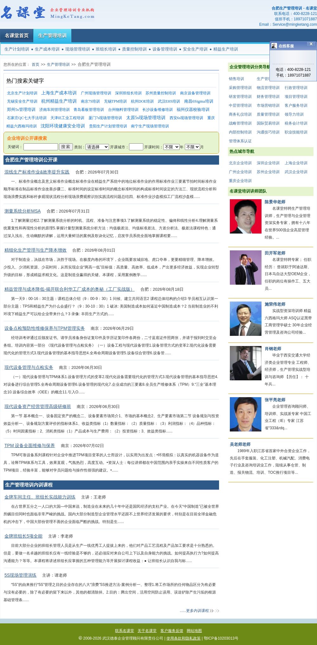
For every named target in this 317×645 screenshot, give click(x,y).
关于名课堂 (147, 630)
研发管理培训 (240, 96)
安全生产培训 (195, 49)
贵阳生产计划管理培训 (108, 126)
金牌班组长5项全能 (23, 536)
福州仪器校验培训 (193, 109)
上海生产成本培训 (59, 93)
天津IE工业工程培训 (67, 118)
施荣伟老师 (275, 304)
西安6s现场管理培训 (187, 118)
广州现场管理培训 (96, 93)
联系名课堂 (124, 630)
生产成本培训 (47, 49)
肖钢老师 (273, 348)
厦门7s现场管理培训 (105, 118)
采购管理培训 (240, 87)
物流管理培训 (268, 87)
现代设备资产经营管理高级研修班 (37, 406)
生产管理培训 (52, 35)
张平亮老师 (275, 399)
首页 (35, 64)
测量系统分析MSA (22, 211)
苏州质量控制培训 (161, 93)
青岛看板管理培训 (89, 109)
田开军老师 (275, 253)
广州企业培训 (240, 172)
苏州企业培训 (268, 172)
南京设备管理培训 (195, 93)
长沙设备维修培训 (157, 109)
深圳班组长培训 (128, 93)
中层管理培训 (240, 105)
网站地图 (194, 630)
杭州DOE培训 (142, 101)
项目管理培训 (296, 96)
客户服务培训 (296, 105)
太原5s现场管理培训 (145, 117)
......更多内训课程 (194, 610)
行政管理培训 (296, 87)
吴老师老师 (240, 444)
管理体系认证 (240, 141)
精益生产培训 (225, 49)
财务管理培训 (268, 96)
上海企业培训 (296, 163)
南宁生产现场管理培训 (150, 126)
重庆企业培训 (240, 181)
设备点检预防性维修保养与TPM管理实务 (44, 328)
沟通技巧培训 (268, 132)
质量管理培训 (268, 114)
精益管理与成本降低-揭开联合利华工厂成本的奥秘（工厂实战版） (69, 289)
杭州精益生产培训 (59, 101)
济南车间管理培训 (54, 109)
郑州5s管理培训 (21, 109)
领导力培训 (294, 114)
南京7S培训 (90, 101)
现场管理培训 (77, 49)
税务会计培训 (296, 123)
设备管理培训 (164, 49)
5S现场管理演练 (20, 575)
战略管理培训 (240, 123)
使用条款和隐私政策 (183, 638)
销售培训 (236, 79)
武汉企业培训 (296, 172)
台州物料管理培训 (123, 109)
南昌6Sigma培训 (198, 101)
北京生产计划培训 (22, 93)
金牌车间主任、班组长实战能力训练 (39, 496)
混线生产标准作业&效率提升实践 (36, 171)
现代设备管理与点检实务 (28, 367)
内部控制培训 (240, 132)
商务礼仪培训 (240, 114)
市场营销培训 (268, 105)
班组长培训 (106, 49)
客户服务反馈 (171, 630)
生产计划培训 (16, 49)
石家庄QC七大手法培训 (27, 118)
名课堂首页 (17, 35)
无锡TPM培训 (115, 101)
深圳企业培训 (268, 163)
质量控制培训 (134, 49)
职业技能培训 (296, 132)
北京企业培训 (240, 163)
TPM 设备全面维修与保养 (29, 445)
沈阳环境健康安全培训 (63, 126)
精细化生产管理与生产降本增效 (35, 250)
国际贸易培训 (268, 123)
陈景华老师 (275, 202)
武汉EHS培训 (169, 101)
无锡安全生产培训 (22, 101)
